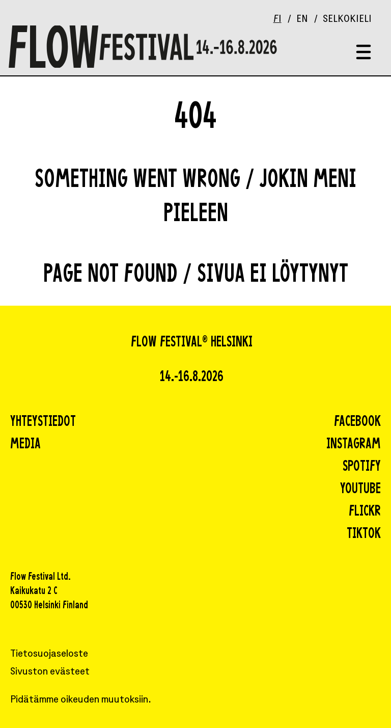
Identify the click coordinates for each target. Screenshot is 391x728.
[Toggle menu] (363, 53)
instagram (353, 445)
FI (277, 19)
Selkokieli (347, 19)
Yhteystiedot (43, 422)
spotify (362, 467)
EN (302, 19)
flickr (365, 512)
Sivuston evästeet (50, 672)
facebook (357, 422)
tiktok (364, 534)
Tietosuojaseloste (49, 654)
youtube (360, 489)
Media (25, 445)
